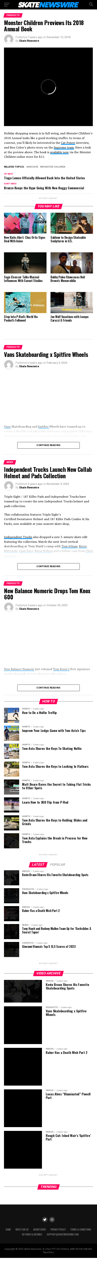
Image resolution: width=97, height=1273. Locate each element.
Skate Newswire (29, 40)
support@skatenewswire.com (63, 1249)
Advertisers (39, 1244)
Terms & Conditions (80, 1244)
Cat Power (68, 143)
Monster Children (53, 167)
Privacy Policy (58, 1244)
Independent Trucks (18, 537)
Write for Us (22, 1244)
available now (59, 152)
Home (8, 1244)
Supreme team (64, 147)
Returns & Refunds (32, 1249)
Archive (33, 167)
